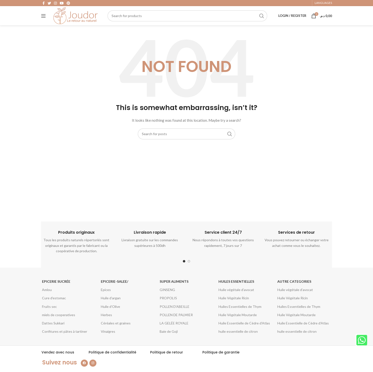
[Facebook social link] (43, 4)
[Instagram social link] (55, 4)
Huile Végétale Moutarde (237, 323)
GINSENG (167, 298)
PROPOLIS (168, 306)
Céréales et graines (116, 331)
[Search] (189, 20)
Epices (106, 298)
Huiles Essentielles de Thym (239, 314)
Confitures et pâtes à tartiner (64, 339)
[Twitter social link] (49, 4)
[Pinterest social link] (68, 4)
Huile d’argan (111, 306)
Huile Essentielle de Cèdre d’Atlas (244, 331)
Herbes (106, 323)
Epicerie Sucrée (56, 289)
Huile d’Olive (110, 314)
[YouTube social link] (61, 4)
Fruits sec (49, 314)
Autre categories (294, 289)
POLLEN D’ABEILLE (174, 314)
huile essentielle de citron (238, 339)
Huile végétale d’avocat (236, 298)
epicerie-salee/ (114, 289)
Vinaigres (108, 339)
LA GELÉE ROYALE (174, 331)
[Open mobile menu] (43, 21)
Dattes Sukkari (53, 331)
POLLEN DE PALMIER (176, 323)
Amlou (47, 298)
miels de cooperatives (58, 323)
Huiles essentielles (236, 289)
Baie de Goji (169, 339)
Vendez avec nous (57, 360)
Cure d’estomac (54, 306)
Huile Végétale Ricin (233, 306)
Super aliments (174, 289)
